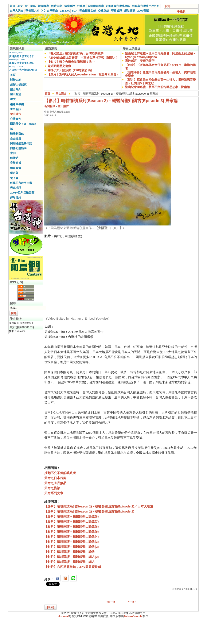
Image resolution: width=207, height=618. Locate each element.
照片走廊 (56, 6)
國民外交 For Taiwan (23, 123)
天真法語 (15, 187)
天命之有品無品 (55, 483)
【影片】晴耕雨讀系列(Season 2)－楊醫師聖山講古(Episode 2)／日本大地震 (98, 506)
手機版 (181, 11)
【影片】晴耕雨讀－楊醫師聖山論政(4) (71, 536)
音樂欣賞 (15, 162)
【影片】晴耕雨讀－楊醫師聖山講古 (69, 562)
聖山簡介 (15, 89)
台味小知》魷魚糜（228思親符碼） (70, 70)
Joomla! (63, 616)
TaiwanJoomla (133, 616)
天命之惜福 (52, 488)
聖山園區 (30, 6)
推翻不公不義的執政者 (60, 473)
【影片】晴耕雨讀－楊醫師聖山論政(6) (71, 526)
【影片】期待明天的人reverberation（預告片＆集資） (83, 74)
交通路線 (103, 10)
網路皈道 (15, 168)
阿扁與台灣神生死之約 (145, 6)
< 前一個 (110, 602)
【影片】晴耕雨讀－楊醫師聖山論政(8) (71, 516)
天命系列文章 (53, 493)
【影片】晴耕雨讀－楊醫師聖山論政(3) (71, 541)
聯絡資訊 (116, 10)
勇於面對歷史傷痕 (59, 66)
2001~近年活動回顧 (22, 192)
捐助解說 (69, 6)
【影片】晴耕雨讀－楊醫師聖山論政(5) (71, 531)
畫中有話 (15, 109)
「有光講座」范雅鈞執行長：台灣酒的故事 (75, 53)
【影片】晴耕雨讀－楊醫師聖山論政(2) (71, 546)
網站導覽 (129, 10)
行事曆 (81, 6)
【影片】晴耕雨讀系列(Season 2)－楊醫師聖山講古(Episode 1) (89, 511)
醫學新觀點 (17, 133)
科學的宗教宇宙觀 (21, 182)
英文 (20, 6)
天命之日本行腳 (55, 478)
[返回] (50, 607)
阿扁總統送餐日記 (21, 143)
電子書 (14, 178)
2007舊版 (143, 10)
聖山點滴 (15, 94)
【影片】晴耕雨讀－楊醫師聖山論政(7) (71, 521)
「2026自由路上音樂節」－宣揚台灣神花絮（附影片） (83, 57)
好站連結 (15, 197)
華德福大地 (32, 10)
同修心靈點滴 (18, 148)
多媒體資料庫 (95, 6)
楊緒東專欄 (17, 104)
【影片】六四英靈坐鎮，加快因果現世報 (72, 567)
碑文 (13, 99)
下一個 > (131, 602)
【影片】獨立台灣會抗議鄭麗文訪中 (71, 61)
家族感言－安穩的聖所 (140, 60)
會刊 (13, 153)
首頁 (12, 6)
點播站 (14, 157)
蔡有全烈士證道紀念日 (21, 63)
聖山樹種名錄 (87, 10)
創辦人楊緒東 (18, 84)
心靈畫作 (15, 118)
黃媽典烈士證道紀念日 (21, 56)
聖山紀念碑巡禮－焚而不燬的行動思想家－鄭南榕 (157, 87)
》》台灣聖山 (49, 10)
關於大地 (15, 79)
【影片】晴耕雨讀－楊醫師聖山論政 (69, 551)
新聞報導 (43, 6)
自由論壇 (15, 138)
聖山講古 (15, 114)
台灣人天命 (16, 10)
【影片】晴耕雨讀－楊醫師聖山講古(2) (71, 557)
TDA (74, 10)
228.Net (65, 10)
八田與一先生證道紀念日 (23, 70)
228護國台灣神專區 (118, 6)
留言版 (14, 172)
